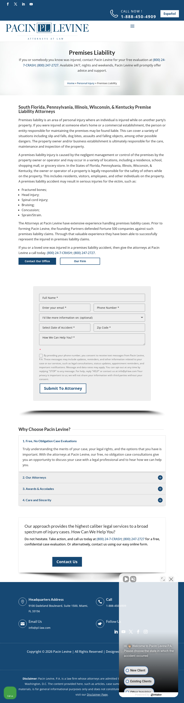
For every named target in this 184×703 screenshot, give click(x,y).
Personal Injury (85, 83)
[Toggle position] (163, 578)
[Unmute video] (115, 578)
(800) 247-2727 (47, 65)
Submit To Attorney (63, 388)
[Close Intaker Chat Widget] (171, 578)
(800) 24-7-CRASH (59, 253)
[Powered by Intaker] (151, 695)
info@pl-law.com (39, 628)
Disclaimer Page (97, 694)
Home (70, 83)
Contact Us (66, 561)
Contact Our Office (37, 261)
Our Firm (80, 261)
